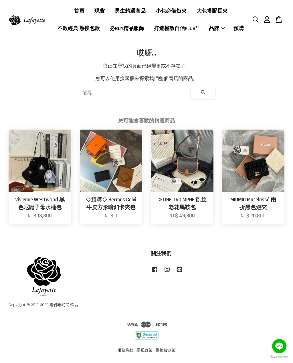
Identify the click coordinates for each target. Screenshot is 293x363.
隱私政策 (144, 350)
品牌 (217, 28)
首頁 (79, 11)
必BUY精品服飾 (127, 28)
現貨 (99, 11)
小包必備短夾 (171, 11)
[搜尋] (134, 93)
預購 (238, 28)
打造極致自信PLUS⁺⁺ (176, 28)
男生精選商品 (130, 11)
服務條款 (125, 350)
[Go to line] (279, 346)
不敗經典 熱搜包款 (79, 28)
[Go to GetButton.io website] (279, 357)
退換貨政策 (166, 350)
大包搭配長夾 (212, 11)
